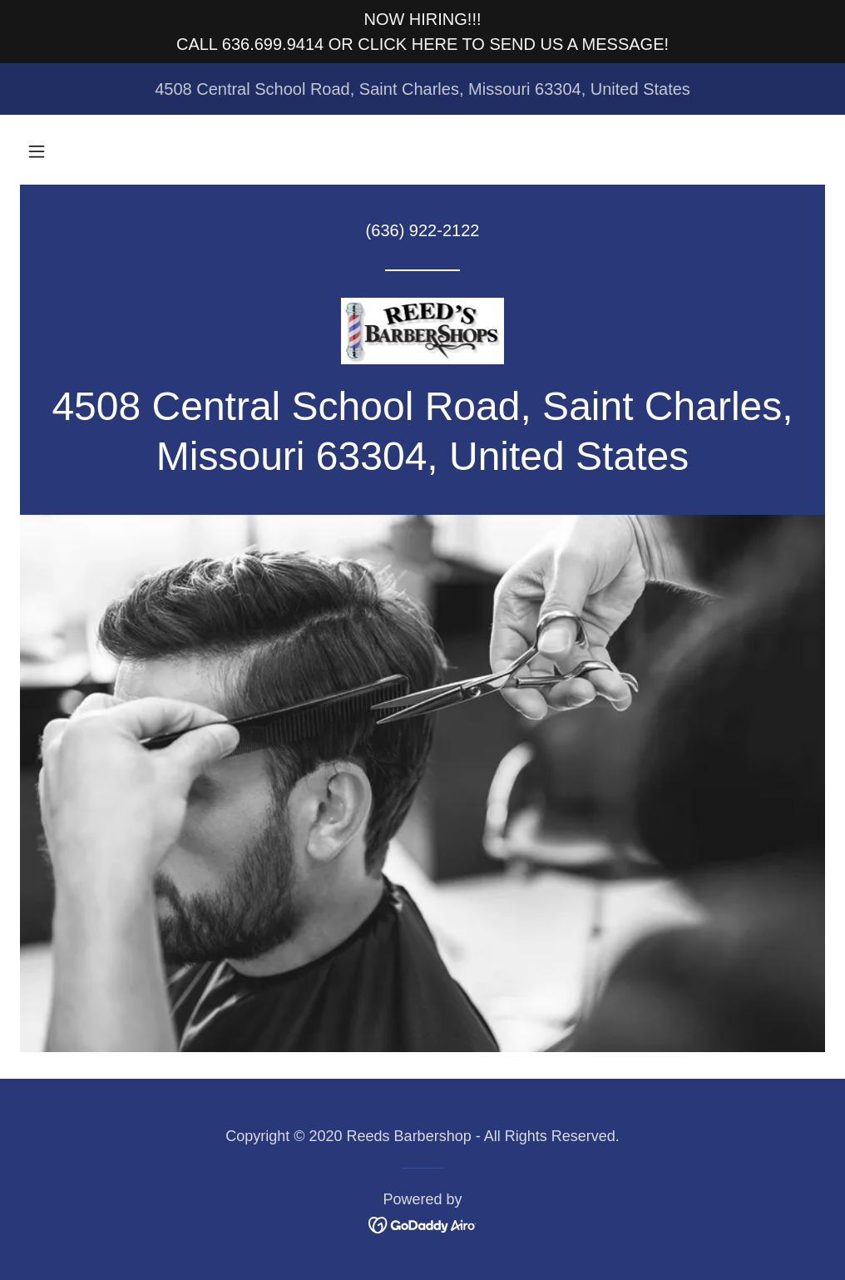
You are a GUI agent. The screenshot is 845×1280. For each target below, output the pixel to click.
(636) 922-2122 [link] (423, 230)
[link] (422, 331)
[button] (36, 151)
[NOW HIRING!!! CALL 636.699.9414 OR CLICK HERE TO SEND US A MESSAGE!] (422, 32)
